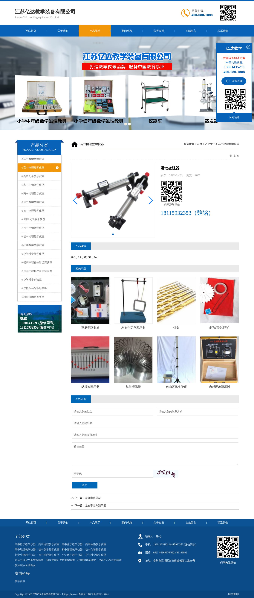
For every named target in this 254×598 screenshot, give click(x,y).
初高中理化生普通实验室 (60, 560)
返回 (236, 155)
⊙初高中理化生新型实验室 (40, 262)
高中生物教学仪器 (95, 544)
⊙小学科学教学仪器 (40, 253)
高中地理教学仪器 (25, 549)
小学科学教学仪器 (95, 554)
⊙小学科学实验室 (40, 279)
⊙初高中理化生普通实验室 (40, 271)
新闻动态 (127, 30)
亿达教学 (234, 48)
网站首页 (31, 30)
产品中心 (210, 144)
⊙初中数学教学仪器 (40, 202)
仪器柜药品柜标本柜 (110, 560)
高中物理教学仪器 (228, 144)
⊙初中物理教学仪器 (40, 210)
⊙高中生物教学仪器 (40, 184)
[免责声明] (233, 594)
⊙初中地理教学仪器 (40, 236)
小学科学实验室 (86, 560)
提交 (84, 485)
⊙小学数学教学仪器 (40, 245)
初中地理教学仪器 (48, 554)
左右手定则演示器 (95, 505)
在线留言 (191, 30)
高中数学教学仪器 (25, 544)
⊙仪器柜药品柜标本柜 (40, 288)
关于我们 (63, 30)
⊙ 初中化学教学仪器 (40, 219)
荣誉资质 (159, 30)
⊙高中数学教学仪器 (40, 159)
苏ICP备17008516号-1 (98, 594)
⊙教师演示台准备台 (40, 296)
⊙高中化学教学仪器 (40, 176)
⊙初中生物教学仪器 (40, 228)
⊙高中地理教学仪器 (40, 193)
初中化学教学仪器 (95, 549)
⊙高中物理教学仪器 (40, 167)
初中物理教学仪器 (72, 549)
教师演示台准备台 (25, 565)
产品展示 (95, 30)
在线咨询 (237, 81)
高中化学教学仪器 (72, 544)
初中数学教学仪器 (48, 549)
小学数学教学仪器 (72, 554)
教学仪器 (20, 581)
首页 (199, 144)
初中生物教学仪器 (25, 554)
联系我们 (223, 30)
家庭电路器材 (93, 498)
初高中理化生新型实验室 (29, 560)
